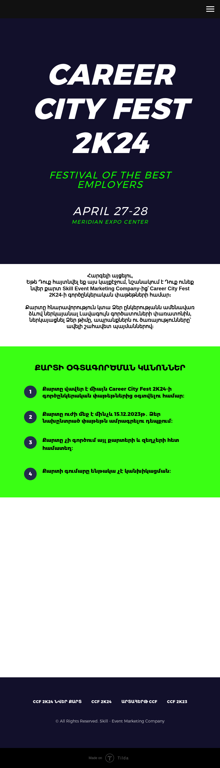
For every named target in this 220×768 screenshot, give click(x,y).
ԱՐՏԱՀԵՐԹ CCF (139, 701)
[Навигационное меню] (210, 9)
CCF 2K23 (177, 701)
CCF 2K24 (101, 701)
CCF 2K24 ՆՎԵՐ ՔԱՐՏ (57, 701)
